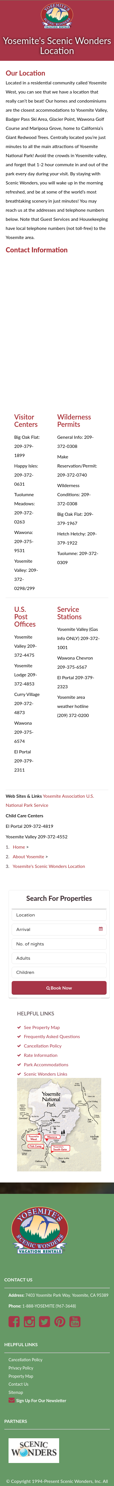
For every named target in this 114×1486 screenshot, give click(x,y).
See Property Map (42, 1027)
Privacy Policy (21, 1368)
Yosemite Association (64, 796)
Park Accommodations (46, 1064)
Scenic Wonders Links (45, 1073)
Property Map (21, 1376)
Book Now (59, 987)
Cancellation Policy (43, 1045)
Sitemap (16, 1392)
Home (19, 846)
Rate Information (40, 1055)
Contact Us (18, 1384)
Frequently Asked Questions (52, 1036)
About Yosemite (29, 856)
